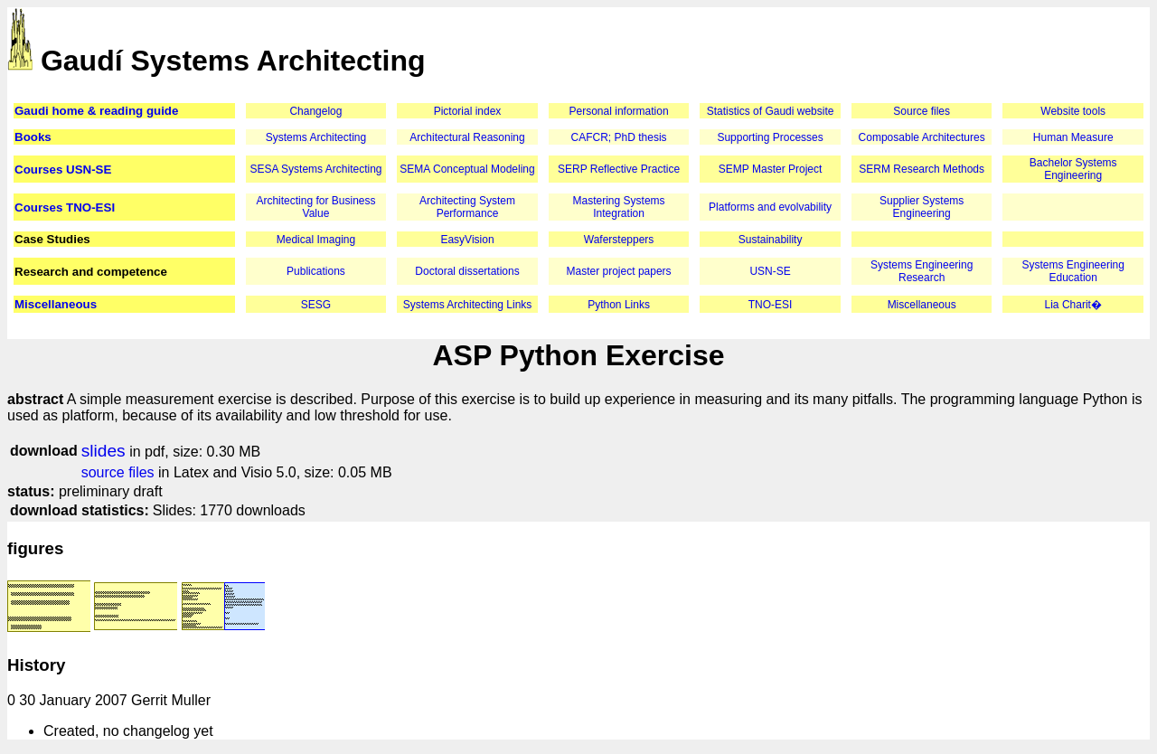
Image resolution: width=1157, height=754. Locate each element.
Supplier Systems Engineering (922, 207)
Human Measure (1073, 137)
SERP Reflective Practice (619, 169)
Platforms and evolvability (770, 207)
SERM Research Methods (921, 169)
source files (118, 472)
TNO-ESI (770, 304)
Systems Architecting (316, 137)
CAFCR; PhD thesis (619, 137)
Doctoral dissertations (467, 271)
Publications (316, 271)
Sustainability (770, 239)
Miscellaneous (55, 304)
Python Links (619, 304)
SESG (316, 304)
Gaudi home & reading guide (96, 111)
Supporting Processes (770, 137)
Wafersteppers (619, 239)
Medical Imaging (316, 239)
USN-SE (769, 271)
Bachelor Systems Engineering (1073, 169)
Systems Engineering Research (921, 271)
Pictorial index (468, 111)
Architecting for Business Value (315, 207)
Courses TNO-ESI (64, 207)
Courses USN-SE (62, 169)
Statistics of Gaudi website (770, 111)
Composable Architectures (922, 137)
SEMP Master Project (770, 169)
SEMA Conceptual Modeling (467, 169)
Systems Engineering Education (1073, 271)
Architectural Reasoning (466, 137)
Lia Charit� (1073, 304)
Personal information (619, 111)
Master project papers (619, 271)
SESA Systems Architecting (315, 169)
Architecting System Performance (467, 207)
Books (33, 137)
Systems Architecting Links (467, 304)
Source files (921, 111)
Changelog (315, 111)
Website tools (1072, 111)
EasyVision (467, 239)
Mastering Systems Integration (619, 207)
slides (103, 450)
